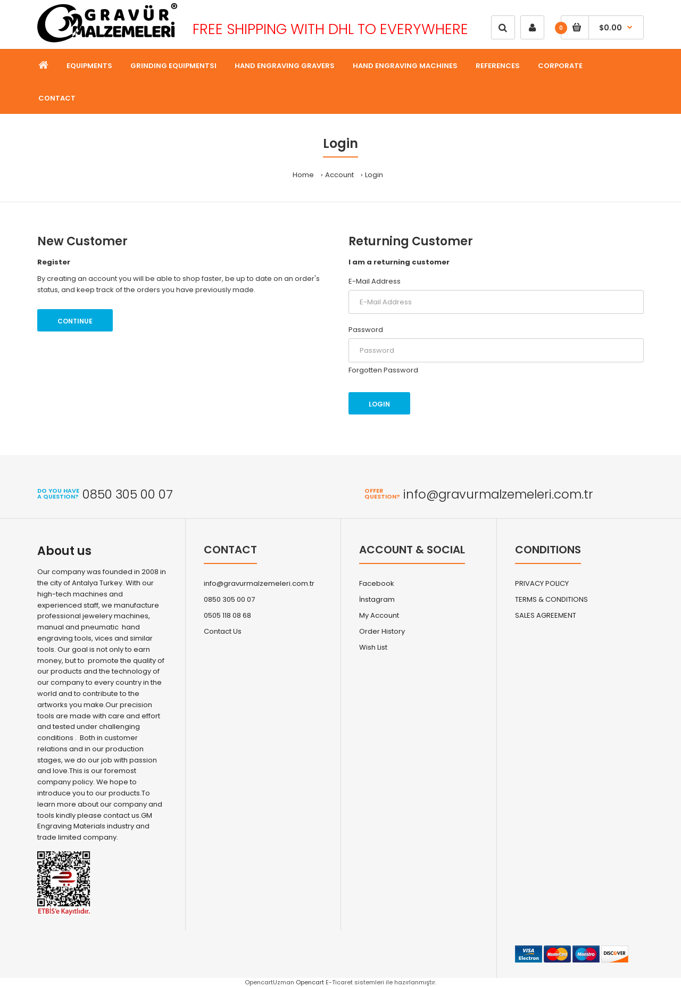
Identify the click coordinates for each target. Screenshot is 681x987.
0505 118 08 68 (227, 615)
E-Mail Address (374, 281)
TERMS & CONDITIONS (551, 599)
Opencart (310, 982)
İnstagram (377, 599)
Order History (382, 631)
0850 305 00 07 (229, 599)
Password (365, 330)
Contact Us (223, 631)
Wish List (373, 647)
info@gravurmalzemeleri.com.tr (259, 583)
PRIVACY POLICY (542, 583)
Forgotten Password (383, 370)
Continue (75, 321)
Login (374, 175)
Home (303, 175)
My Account (379, 615)
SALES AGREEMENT (545, 615)
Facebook (376, 583)
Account (339, 175)
